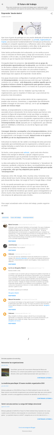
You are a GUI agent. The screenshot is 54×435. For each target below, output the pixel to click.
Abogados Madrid (13, 293)
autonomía (5, 217)
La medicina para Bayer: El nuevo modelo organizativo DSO (22, 383)
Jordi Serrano (12, 245)
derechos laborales (21, 258)
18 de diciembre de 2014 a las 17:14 (35, 268)
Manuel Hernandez (14, 299)
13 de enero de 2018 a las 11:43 (22, 313)
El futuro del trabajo (27, 4)
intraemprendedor (28, 217)
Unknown (11, 254)
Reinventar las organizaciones (12, 363)
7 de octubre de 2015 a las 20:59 (29, 299)
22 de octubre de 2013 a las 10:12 (27, 224)
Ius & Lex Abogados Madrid (17, 268)
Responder (12, 241)
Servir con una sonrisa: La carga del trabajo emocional (21, 404)
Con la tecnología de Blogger (27, 427)
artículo (26, 152)
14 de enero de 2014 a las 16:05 (22, 254)
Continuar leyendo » (45, 378)
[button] (51, 13)
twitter (6, 206)
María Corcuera (13, 224)
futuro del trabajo (16, 217)
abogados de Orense (14, 321)
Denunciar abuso (27, 431)
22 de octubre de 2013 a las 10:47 (26, 245)
